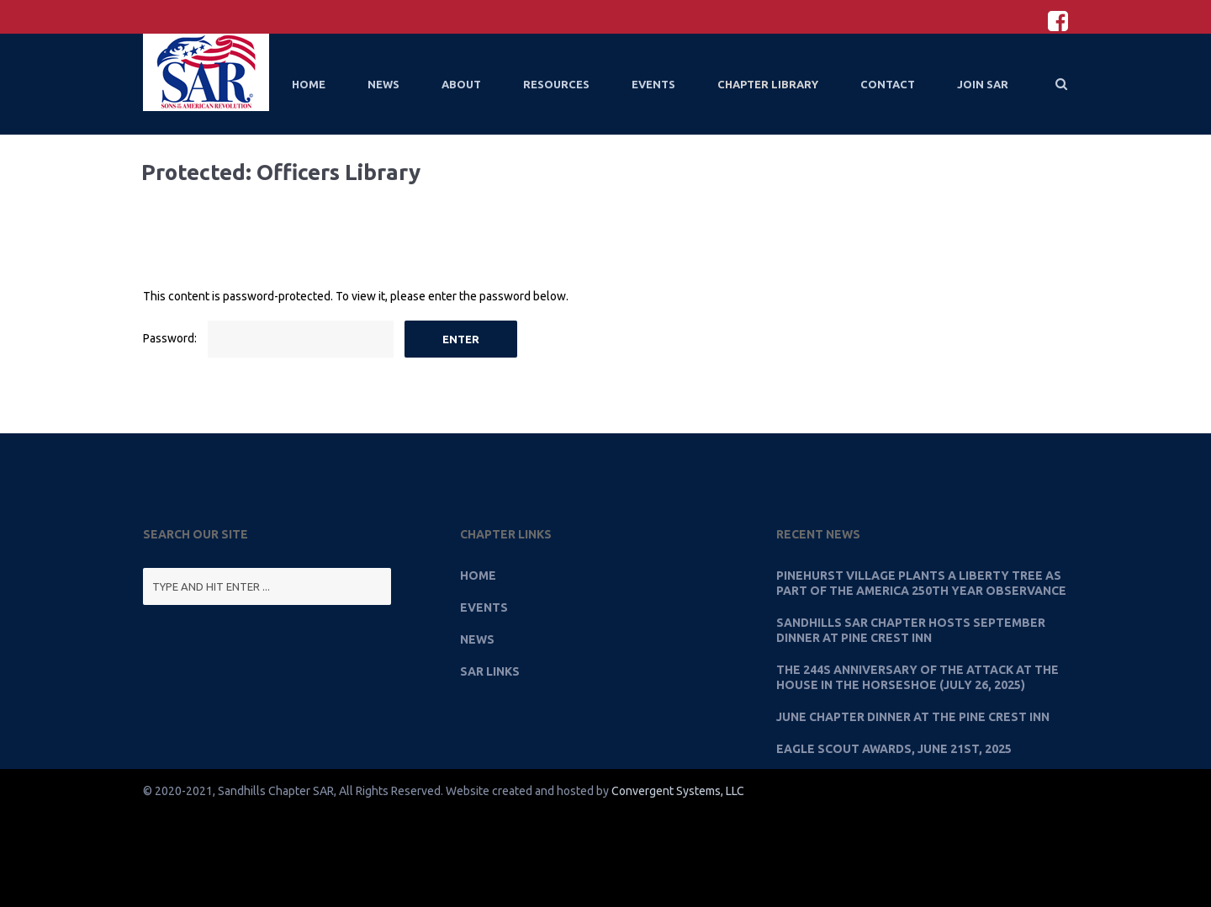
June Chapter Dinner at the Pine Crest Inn (913, 717)
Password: (268, 338)
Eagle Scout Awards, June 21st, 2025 (894, 749)
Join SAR (982, 84)
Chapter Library (767, 84)
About (461, 84)
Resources (556, 84)
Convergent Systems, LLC (677, 791)
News (383, 84)
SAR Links (490, 671)
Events (653, 84)
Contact (887, 84)
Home (308, 84)
